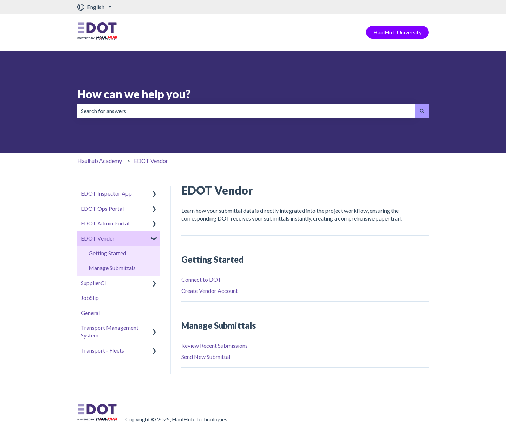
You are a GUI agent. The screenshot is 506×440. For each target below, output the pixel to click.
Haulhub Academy (99, 160)
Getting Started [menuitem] (107, 253)
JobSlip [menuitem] (90, 297)
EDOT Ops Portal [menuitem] (102, 208)
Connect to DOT (201, 279)
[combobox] (246, 111)
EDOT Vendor (151, 160)
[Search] (422, 111)
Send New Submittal (205, 356)
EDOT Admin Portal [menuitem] (105, 223)
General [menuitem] (90, 312)
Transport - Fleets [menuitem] (102, 350)
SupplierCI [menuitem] (93, 283)
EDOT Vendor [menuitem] (98, 238)
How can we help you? (134, 94)
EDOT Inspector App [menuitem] (106, 193)
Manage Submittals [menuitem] (112, 267)
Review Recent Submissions (214, 345)
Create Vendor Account (209, 290)
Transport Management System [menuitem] (109, 331)
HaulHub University (397, 32)
